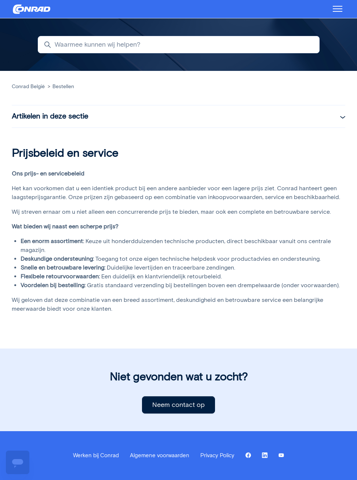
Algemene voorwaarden (159, 455)
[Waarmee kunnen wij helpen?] (179, 44)
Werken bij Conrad (96, 455)
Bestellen (63, 86)
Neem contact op (178, 405)
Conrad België (28, 86)
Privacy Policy (217, 455)
